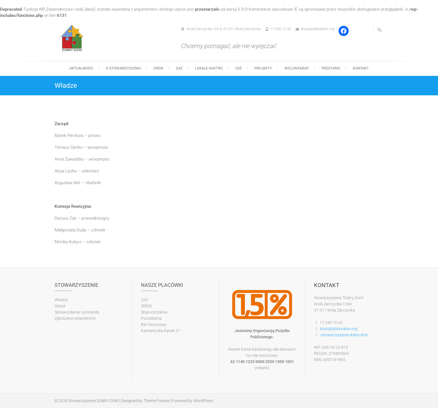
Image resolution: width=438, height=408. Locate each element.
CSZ (238, 68)
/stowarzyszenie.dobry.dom (344, 335)
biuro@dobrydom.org (317, 29)
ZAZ (179, 68)
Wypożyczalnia (154, 312)
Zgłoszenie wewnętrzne (75, 318)
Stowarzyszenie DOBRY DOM (93, 400)
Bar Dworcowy (154, 324)
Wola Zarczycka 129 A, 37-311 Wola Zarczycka (223, 29)
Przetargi (331, 68)
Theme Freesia (156, 400)
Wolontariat (296, 68)
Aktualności (81, 68)
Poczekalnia (151, 318)
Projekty (263, 68)
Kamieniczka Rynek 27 (160, 330)
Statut (60, 306)
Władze (61, 299)
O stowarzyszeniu (123, 68)
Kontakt (361, 68)
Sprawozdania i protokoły (77, 312)
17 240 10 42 (281, 29)
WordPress (203, 400)
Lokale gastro (209, 68)
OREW (158, 68)
